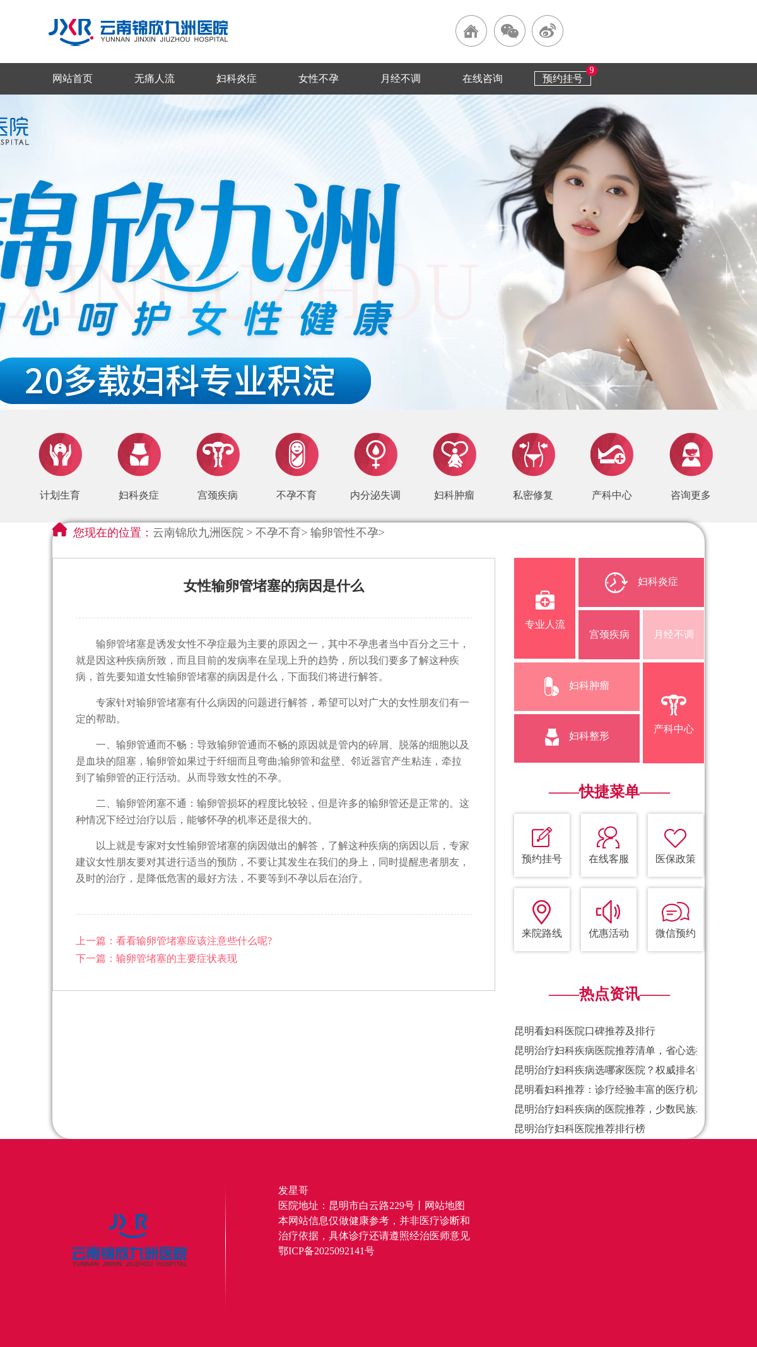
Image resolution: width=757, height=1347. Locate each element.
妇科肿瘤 (576, 686)
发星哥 (293, 1190)
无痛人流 (154, 78)
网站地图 (445, 1205)
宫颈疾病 (609, 634)
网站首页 (72, 78)
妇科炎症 (236, 78)
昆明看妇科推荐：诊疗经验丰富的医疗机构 (610, 1089)
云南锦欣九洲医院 (198, 532)
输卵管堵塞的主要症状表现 (176, 958)
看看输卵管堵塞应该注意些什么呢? (194, 940)
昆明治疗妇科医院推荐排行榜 (579, 1128)
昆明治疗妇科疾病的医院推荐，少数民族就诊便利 (625, 1109)
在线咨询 (482, 78)
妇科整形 (577, 737)
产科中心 (674, 714)
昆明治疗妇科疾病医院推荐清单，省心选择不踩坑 (625, 1050)
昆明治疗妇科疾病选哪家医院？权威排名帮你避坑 (625, 1070)
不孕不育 (278, 532)
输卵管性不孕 (344, 532)
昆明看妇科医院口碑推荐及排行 (584, 1031)
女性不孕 (318, 78)
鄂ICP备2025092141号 (326, 1251)
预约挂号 (563, 78)
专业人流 (545, 610)
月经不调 (400, 78)
